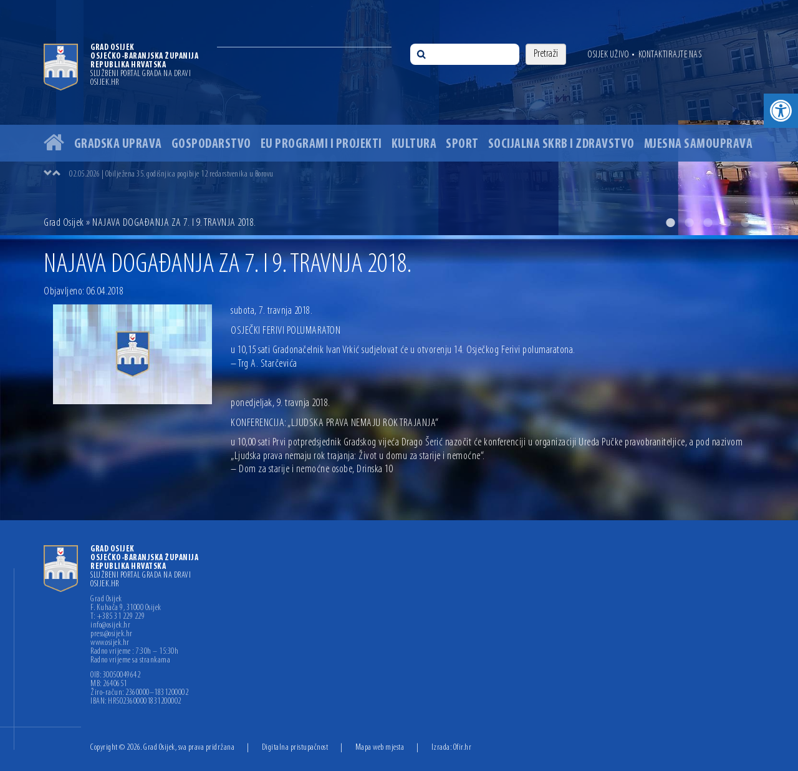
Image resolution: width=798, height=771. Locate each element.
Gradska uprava (118, 144)
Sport (462, 144)
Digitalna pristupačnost (295, 747)
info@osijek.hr (110, 625)
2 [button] (689, 222)
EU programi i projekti (321, 144)
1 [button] (670, 222)
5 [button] (745, 222)
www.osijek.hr (110, 643)
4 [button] (726, 222)
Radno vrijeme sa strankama (130, 660)
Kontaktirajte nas (670, 55)
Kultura (414, 144)
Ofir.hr (462, 747)
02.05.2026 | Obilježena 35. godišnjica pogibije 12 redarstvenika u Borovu (171, 174)
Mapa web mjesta (380, 747)
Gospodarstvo (211, 144)
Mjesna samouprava (698, 144)
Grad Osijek (64, 223)
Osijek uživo (608, 55)
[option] (399, 117)
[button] (781, 111)
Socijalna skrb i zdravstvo (561, 144)
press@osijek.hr (111, 634)
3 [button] (707, 222)
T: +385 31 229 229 (117, 617)
